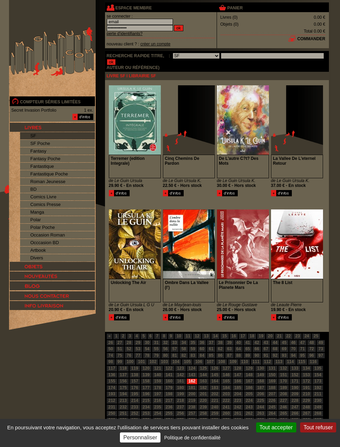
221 (214, 400)
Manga (37, 212)
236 (169, 407)
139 (146, 374)
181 (192, 387)
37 (211, 342)
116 (313, 361)
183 (214, 387)
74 (110, 355)
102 (152, 361)
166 (237, 381)
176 (134, 387)
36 (202, 342)
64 (238, 348)
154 (317, 374)
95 (302, 355)
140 (157, 374)
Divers (36, 257)
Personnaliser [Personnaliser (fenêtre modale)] (140, 437)
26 (110, 342)
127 (226, 368)
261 (237, 413)
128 (237, 368)
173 (317, 381)
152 (294, 374)
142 (180, 374)
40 (238, 342)
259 (214, 413)
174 (111, 387)
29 (138, 342)
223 (237, 400)
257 (192, 413)
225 (260, 400)
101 (141, 361)
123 (180, 368)
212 (111, 400)
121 (157, 368)
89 (247, 355)
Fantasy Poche (45, 158)
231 (111, 407)
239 (203, 407)
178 (157, 387)
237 (180, 407)
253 (146, 413)
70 (293, 348)
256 (180, 413)
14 (215, 336)
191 (306, 387)
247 (294, 407)
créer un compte (155, 44)
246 (283, 407)
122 (169, 368)
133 (294, 368)
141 (169, 374)
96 (311, 355)
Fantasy (38, 151)
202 (214, 394)
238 (192, 407)
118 (123, 368)
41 (247, 342)
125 (203, 368)
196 (146, 394)
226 (272, 400)
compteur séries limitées (50, 102)
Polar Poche (42, 227)
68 (275, 348)
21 (279, 336)
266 (294, 413)
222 (226, 400)
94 (293, 355)
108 (221, 361)
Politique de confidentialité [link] (192, 437)
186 (249, 387)
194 (123, 394)
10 (178, 336)
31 (156, 342)
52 (129, 348)
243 (249, 407)
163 (203, 381)
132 (283, 368)
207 (272, 394)
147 (237, 374)
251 (123, 413)
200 (192, 394)
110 (244, 361)
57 (174, 348)
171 (294, 381)
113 (279, 361)
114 (290, 361)
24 (306, 336)
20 (270, 336)
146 (226, 374)
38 (220, 342)
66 (256, 348)
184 (226, 387)
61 (211, 348)
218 (180, 400)
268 (317, 413)
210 (306, 394)
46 (293, 342)
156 (123, 381)
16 (234, 336)
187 (260, 387)
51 (119, 348)
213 (123, 400)
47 (302, 342)
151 (283, 374)
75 (119, 355)
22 (288, 336)
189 (283, 387)
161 (180, 381)
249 (317, 407)
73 (321, 348)
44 (275, 342)
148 (249, 374)
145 (214, 374)
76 (129, 355)
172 (306, 381)
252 (134, 413)
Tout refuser (318, 427)
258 (203, 413)
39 (229, 342)
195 (134, 394)
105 (187, 361)
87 (229, 355)
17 (243, 336)
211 (317, 394)
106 (198, 361)
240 (214, 407)
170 (283, 381)
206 (260, 394)
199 (180, 394)
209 (294, 394)
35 (193, 342)
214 (134, 400)
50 (110, 348)
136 (111, 374)
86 (220, 355)
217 (169, 400)
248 (306, 407)
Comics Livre (43, 196)
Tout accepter (276, 427)
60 (202, 348)
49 (321, 342)
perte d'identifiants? (125, 33)
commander (311, 38)
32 (165, 342)
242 (237, 407)
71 (302, 348)
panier (235, 8)
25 (316, 336)
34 (183, 342)
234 (146, 407)
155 (111, 381)
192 (317, 387)
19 (261, 336)
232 (123, 407)
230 (317, 400)
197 (157, 394)
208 (283, 394)
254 (157, 413)
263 (260, 413)
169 (272, 381)
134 (306, 368)
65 (247, 348)
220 (203, 400)
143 (192, 374)
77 (138, 355)
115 (301, 361)
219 (192, 400)
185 (237, 387)
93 (284, 355)
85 (211, 355)
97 (321, 355)
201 (203, 394)
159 (157, 381)
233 (134, 407)
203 (226, 394)
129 (249, 368)
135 (317, 368)
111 (256, 361)
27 (119, 342)
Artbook (38, 250)
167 (249, 381)
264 (272, 413)
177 (146, 387)
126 (214, 368)
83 (193, 355)
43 (266, 342)
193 (111, 394)
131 (272, 368)
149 (260, 374)
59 (193, 348)
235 (157, 407)
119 (134, 368)
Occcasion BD (44, 242)
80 (165, 355)
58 (183, 348)
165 (226, 381)
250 (111, 413)
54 (147, 348)
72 (311, 348)
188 (272, 387)
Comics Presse (45, 204)
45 (284, 342)
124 (192, 368)
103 (164, 361)
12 (197, 336)
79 (156, 355)
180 (180, 387)
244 (260, 407)
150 (272, 374)
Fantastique (42, 166)
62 (220, 348)
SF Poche (40, 143)
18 (252, 336)
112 (267, 361)
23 (297, 336)
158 (146, 381)
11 (188, 336)
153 (306, 374)
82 (183, 355)
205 (249, 394)
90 (256, 355)
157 (134, 381)
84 (202, 355)
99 (119, 361)
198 (169, 394)
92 (275, 355)
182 (203, 387)
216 (157, 400)
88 (238, 355)
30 (147, 342)
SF (33, 135)
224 (249, 400)
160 (169, 381)
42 (256, 342)
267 (306, 413)
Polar (35, 219)
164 (214, 381)
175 (123, 387)
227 (283, 400)
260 (226, 413)
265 (283, 413)
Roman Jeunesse (48, 181)
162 (192, 381)
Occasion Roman (47, 235)
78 (147, 355)
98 (110, 361)
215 (146, 400)
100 (130, 361)
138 (134, 374)
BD (33, 189)
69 (284, 348)
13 (206, 336)
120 (146, 368)
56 (165, 348)
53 (138, 348)
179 (169, 387)
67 (266, 348)
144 (203, 374)
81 (174, 355)
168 (260, 381)
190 (294, 387)
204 (237, 394)
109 (233, 361)
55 (156, 348)
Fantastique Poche (49, 174)
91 (266, 355)
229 (306, 400)
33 (174, 342)
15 (224, 336)
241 (226, 407)
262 (249, 413)
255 (169, 413)
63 (229, 348)
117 (111, 368)
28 (129, 342)
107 (210, 361)
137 (123, 374)
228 (294, 400)
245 (272, 407)
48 (311, 342)
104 (175, 361)
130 (260, 368)
